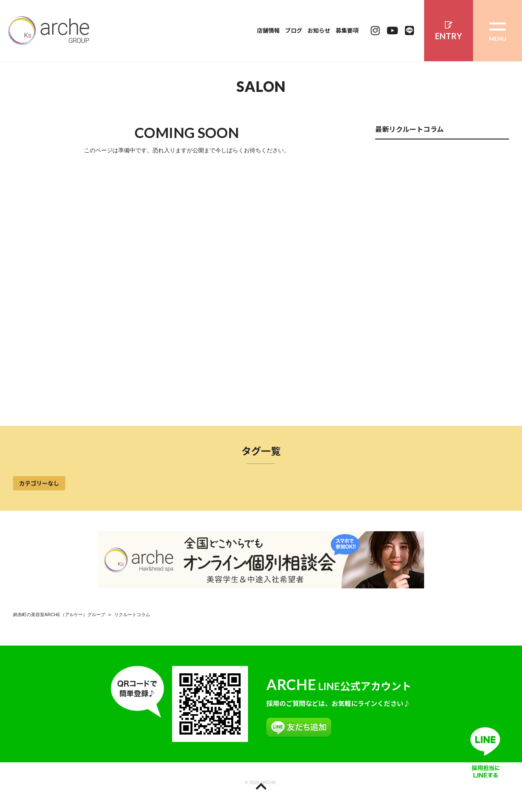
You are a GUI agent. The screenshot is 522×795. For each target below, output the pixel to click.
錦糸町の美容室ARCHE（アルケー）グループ (59, 614)
